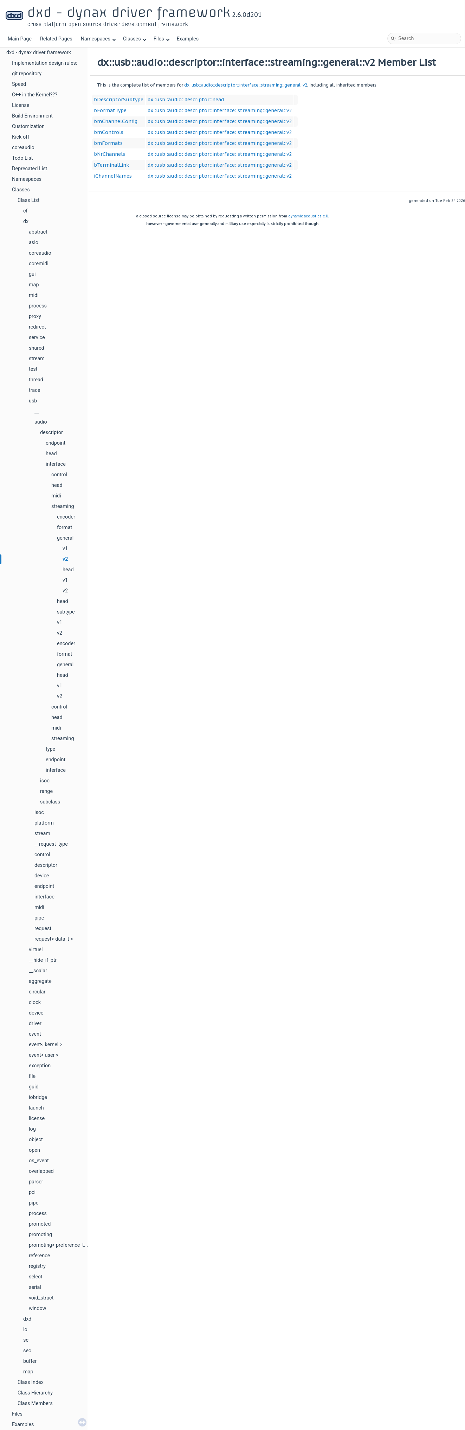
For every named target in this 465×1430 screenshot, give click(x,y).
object (36, 1140)
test (33, 369)
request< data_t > (53, 939)
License (20, 105)
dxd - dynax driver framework (38, 53)
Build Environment (32, 116)
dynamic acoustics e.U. (308, 216)
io (25, 1330)
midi (34, 295)
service (37, 338)
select (35, 1277)
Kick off (20, 137)
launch (36, 1108)
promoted (40, 1224)
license (37, 1118)
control (59, 475)
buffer (30, 1361)
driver (35, 1024)
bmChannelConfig (115, 121)
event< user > (44, 1055)
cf (25, 211)
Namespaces (98, 39)
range (46, 791)
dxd (27, 1319)
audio (40, 422)
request (42, 929)
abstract (38, 232)
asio (33, 243)
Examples (188, 39)
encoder (66, 517)
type (50, 749)
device (41, 876)
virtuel (36, 950)
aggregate (40, 981)
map (34, 285)
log (32, 1129)
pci (32, 1192)
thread (36, 380)
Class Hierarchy (35, 1393)
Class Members (35, 1403)
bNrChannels (109, 154)
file (32, 1076)
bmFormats (108, 143)
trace (34, 390)
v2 (65, 559)
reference (39, 1256)
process (38, 306)
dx (25, 221)
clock (35, 1002)
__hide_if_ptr (43, 960)
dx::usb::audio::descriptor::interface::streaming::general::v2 (245, 85)
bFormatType (110, 110)
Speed (19, 84)
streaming (62, 506)
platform (44, 823)
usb (33, 401)
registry (37, 1266)
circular (37, 992)
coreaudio (23, 148)
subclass (50, 802)
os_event (39, 1161)
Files (161, 39)
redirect (37, 327)
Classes (134, 39)
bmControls (108, 132)
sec (27, 1351)
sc (25, 1340)
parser (36, 1182)
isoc (45, 781)
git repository (26, 74)
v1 (65, 549)
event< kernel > (45, 1045)
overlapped (41, 1171)
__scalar (38, 971)
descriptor (51, 433)
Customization (28, 126)
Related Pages (56, 39)
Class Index (31, 1382)
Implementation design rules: (44, 63)
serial (35, 1287)
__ (36, 411)
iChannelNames (113, 176)
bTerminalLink (111, 165)
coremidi (39, 264)
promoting (40, 1235)
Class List (29, 200)
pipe (39, 918)
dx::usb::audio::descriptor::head (186, 99)
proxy (35, 316)
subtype (66, 612)
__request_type (51, 844)
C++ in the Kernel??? (34, 95)
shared (36, 348)
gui (32, 274)
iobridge (38, 1097)
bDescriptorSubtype (118, 99)
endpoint (55, 443)
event (35, 1034)
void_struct (41, 1298)
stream (37, 359)
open (34, 1150)
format (64, 527)
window (37, 1308)
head (51, 454)
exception (40, 1066)
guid (34, 1087)
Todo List (22, 158)
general (65, 538)
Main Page (20, 39)
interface (56, 464)
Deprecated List (29, 169)
